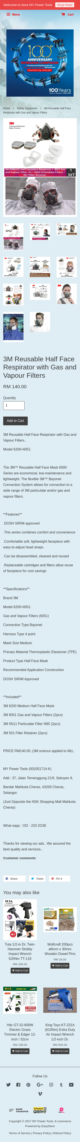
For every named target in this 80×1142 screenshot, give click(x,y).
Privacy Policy (42, 1133)
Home (6, 108)
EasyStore (48, 1126)
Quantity (9, 398)
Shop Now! (65, 5)
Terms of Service (20, 1133)
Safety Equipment (27, 108)
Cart (67, 14)
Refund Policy (62, 1133)
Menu (13, 14)
